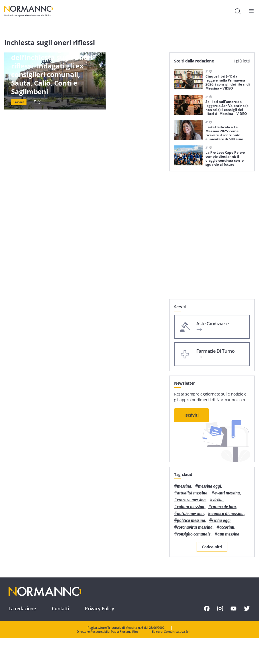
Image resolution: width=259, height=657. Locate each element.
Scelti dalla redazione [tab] (194, 61)
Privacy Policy (99, 608)
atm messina (228, 534)
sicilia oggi (221, 520)
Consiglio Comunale (194, 534)
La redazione (22, 608)
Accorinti (226, 527)
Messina (184, 486)
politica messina (191, 520)
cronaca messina (191, 500)
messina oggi (209, 486)
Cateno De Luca (223, 506)
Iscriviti (191, 415)
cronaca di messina (227, 513)
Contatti (60, 608)
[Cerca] (237, 11)
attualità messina (192, 493)
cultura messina (190, 506)
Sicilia (218, 500)
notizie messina (190, 513)
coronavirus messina (195, 527)
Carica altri (212, 546)
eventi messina (227, 493)
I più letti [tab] (242, 61)
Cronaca (18, 102)
